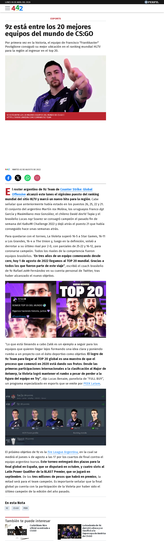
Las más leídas (123, 19)
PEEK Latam (91, 383)
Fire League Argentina (63, 452)
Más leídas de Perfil (126, 153)
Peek (26, 508)
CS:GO (16, 508)
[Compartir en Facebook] (8, 178)
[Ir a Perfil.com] (151, 2)
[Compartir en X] (18, 178)
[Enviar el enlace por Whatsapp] (27, 178)
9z (7, 508)
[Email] (37, 178)
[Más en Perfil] (25, 547)
